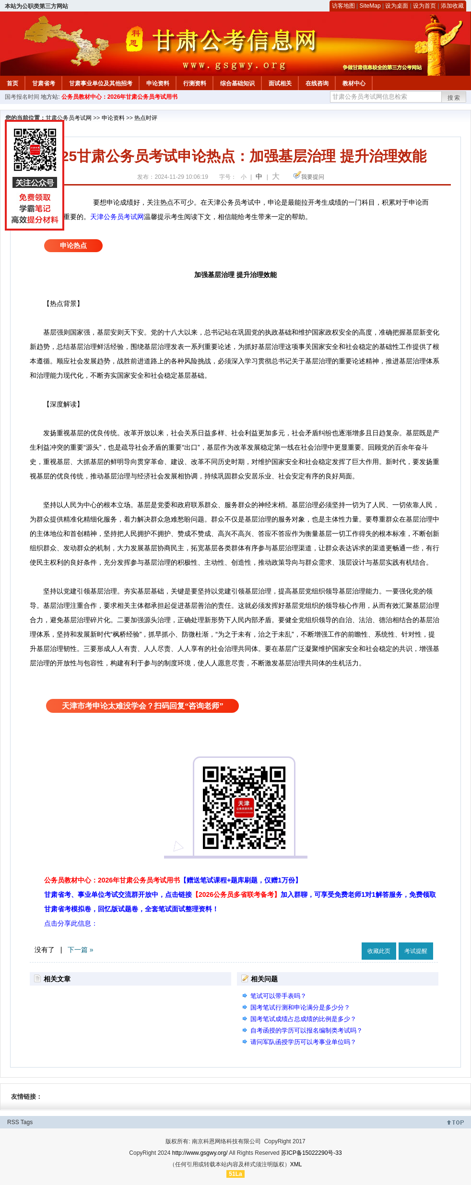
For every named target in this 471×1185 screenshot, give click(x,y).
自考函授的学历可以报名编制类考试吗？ (306, 1030)
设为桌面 (396, 5)
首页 (12, 83)
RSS (13, 1122)
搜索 (454, 97)
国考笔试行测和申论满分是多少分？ (300, 1007)
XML (296, 1164)
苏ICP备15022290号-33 (311, 1153)
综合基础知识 (237, 83)
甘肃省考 (43, 83)
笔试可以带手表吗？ (278, 995)
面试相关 (280, 83)
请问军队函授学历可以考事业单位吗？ (303, 1042)
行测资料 (194, 83)
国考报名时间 (22, 96)
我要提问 (312, 177)
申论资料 (157, 83)
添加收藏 (452, 5)
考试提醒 (415, 951)
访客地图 (343, 5)
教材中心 (353, 83)
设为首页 (424, 5)
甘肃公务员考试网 (69, 118)
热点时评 (145, 118)
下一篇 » (81, 949)
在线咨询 (317, 83)
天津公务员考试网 (117, 217)
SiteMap (370, 5)
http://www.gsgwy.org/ (200, 1153)
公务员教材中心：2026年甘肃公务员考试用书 (119, 96)
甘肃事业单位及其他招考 (100, 83)
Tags (27, 1122)
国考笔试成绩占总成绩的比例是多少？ (303, 1018)
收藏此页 (378, 951)
